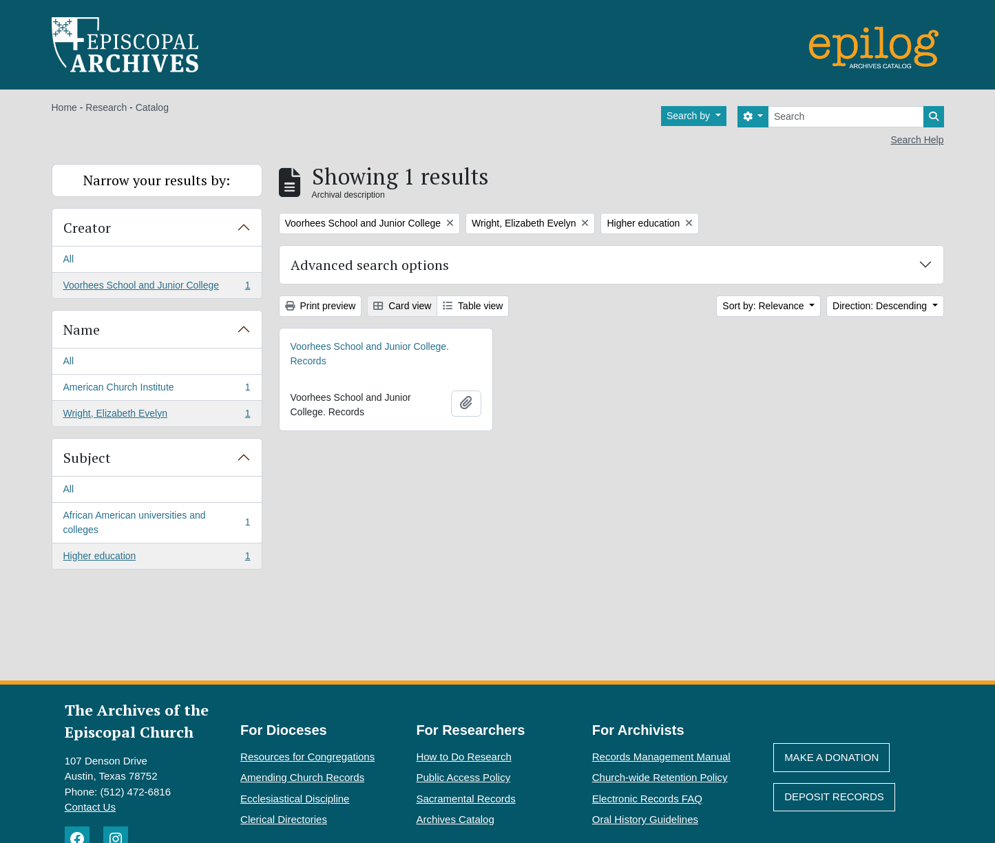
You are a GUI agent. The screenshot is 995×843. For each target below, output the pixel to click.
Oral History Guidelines (645, 819)
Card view (402, 305)
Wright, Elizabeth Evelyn (157, 416)
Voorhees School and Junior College (157, 288)
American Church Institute (157, 389)
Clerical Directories (283, 819)
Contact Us (90, 807)
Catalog (152, 107)
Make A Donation (831, 757)
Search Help (916, 139)
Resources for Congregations (307, 756)
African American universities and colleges (157, 522)
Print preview (320, 305)
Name (81, 329)
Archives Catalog (455, 819)
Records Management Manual (661, 756)
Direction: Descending (881, 305)
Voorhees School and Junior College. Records (370, 353)
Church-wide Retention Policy (660, 777)
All (68, 258)
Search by (690, 115)
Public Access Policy (463, 777)
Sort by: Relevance (764, 305)
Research (106, 107)
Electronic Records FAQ (647, 798)
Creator (87, 227)
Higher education (157, 558)
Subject (87, 457)
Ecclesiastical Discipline (294, 798)
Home (64, 107)
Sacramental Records (465, 798)
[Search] (846, 116)
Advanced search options (370, 265)
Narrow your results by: (156, 180)
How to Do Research (463, 756)
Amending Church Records (302, 777)
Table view (473, 305)
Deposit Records (834, 796)
